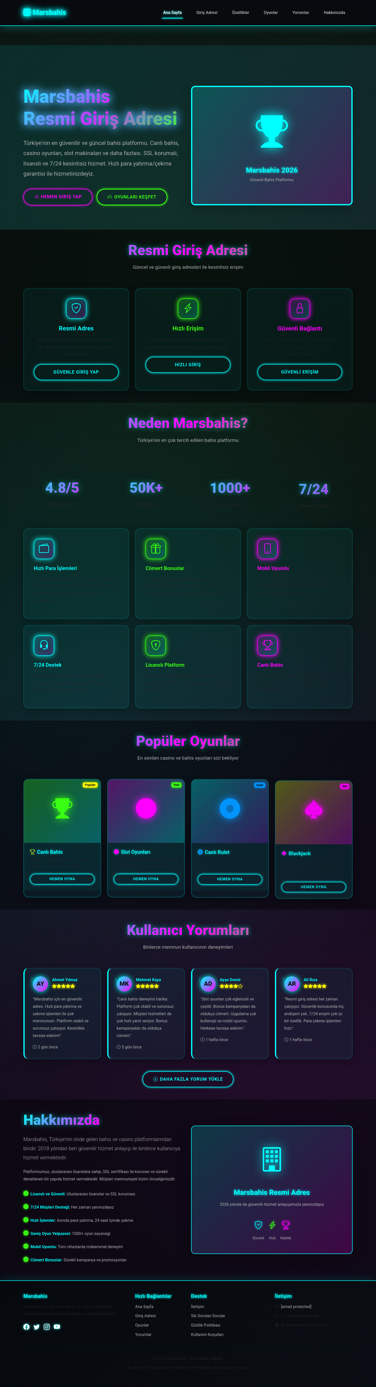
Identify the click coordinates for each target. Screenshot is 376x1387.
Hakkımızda (334, 12)
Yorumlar (300, 12)
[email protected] (296, 1306)
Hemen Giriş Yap (58, 196)
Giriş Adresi (206, 12)
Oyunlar (271, 12)
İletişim (197, 1306)
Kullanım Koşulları (207, 1334)
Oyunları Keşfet (131, 196)
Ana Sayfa (172, 12)
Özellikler (240, 12)
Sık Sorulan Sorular (208, 1315)
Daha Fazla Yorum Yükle (188, 1079)
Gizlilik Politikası (205, 1325)
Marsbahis (44, 12)
